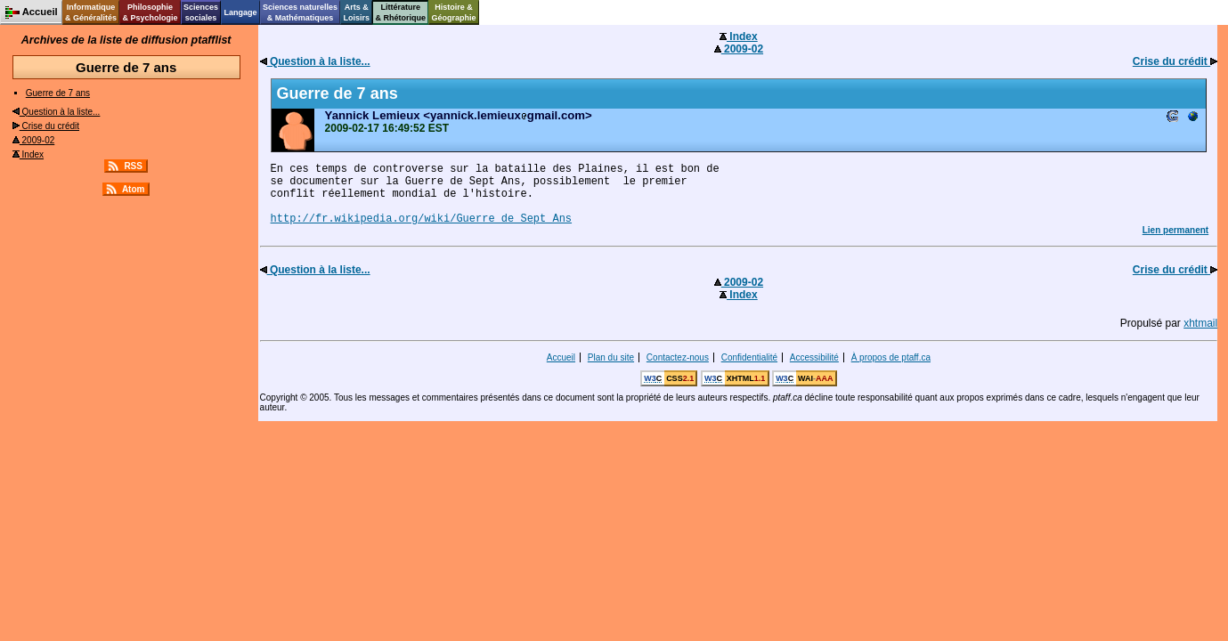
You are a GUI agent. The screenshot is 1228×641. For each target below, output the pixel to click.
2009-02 (33, 140)
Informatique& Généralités (91, 12)
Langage (240, 12)
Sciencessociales (200, 12)
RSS (133, 166)
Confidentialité (749, 357)
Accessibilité (814, 357)
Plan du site (611, 357)
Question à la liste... (56, 112)
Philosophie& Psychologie (149, 12)
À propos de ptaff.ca (891, 357)
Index (28, 154)
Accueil (561, 357)
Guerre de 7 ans (58, 93)
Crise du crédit (45, 126)
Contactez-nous (678, 357)
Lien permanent (1175, 230)
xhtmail (1200, 323)
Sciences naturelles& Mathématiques (300, 12)
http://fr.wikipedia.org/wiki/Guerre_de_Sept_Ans (421, 219)
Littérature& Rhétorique (401, 12)
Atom (133, 189)
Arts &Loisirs (357, 12)
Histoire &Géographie (454, 12)
